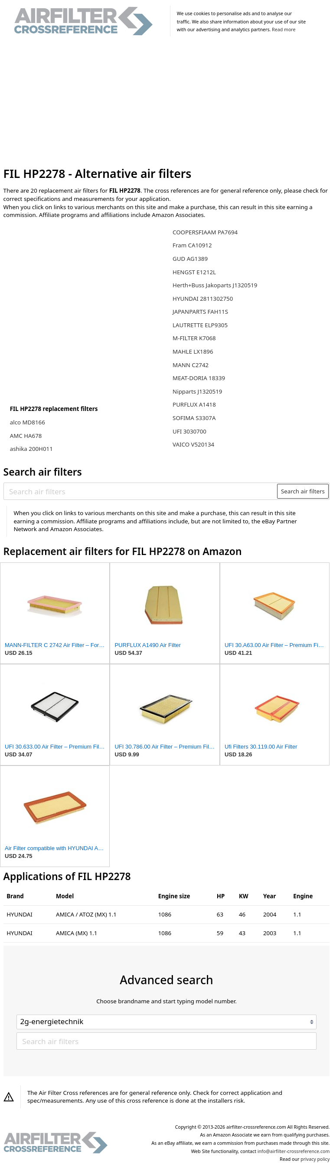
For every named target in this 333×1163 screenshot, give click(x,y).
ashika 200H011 (31, 449)
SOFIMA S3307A (194, 418)
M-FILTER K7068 (194, 338)
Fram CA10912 (192, 245)
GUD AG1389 (190, 259)
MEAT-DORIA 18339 (199, 378)
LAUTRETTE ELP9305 (200, 325)
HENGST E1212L (194, 272)
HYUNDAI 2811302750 (203, 298)
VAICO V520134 (193, 444)
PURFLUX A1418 (194, 404)
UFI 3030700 (189, 431)
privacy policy (315, 1159)
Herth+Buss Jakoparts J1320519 (215, 285)
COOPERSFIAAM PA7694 (205, 232)
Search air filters (303, 491)
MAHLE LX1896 (193, 351)
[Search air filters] (140, 491)
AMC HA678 (26, 436)
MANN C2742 (191, 365)
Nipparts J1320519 (197, 391)
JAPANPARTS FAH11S (200, 311)
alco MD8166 (27, 422)
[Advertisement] (166, 103)
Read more (283, 29)
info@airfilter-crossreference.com (294, 1151)
